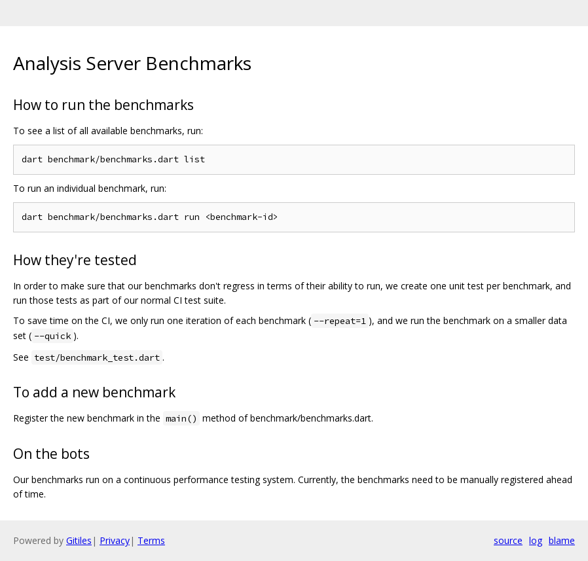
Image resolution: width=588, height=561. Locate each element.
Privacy (115, 540)
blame (562, 540)
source (508, 540)
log (535, 540)
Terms (151, 540)
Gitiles (79, 540)
